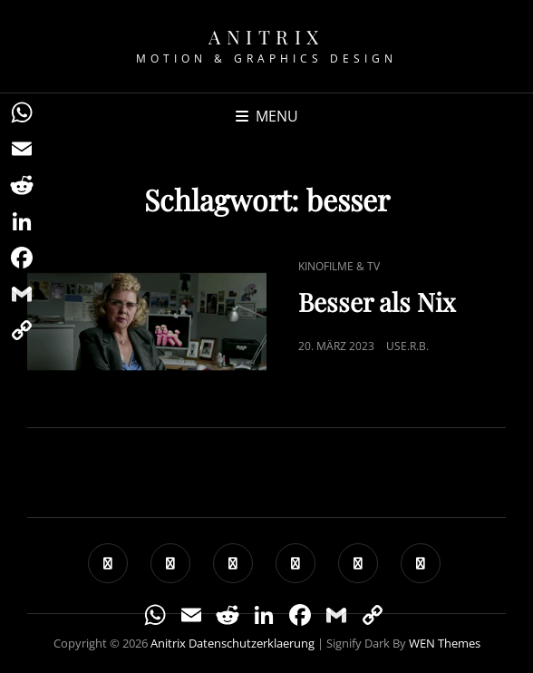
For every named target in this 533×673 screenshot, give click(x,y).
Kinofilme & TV (339, 266)
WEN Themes (444, 643)
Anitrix (266, 36)
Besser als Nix (377, 301)
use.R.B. (407, 346)
